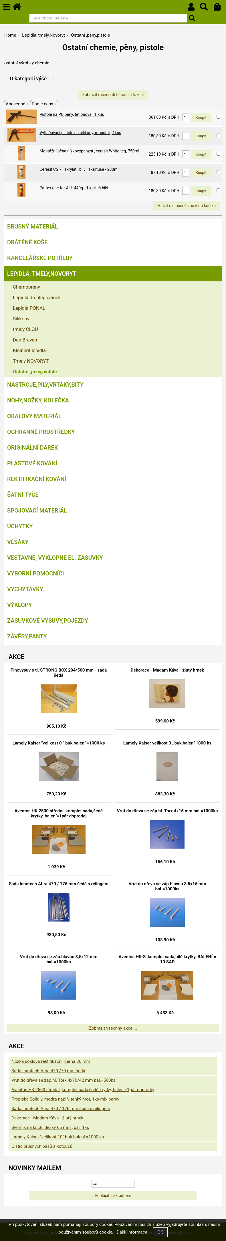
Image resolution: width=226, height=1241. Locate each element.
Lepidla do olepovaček (37, 297)
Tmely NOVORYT (31, 361)
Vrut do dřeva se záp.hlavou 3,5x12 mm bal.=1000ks (58, 959)
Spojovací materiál (37, 510)
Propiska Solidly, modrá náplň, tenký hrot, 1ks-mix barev (65, 1099)
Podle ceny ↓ (44, 103)
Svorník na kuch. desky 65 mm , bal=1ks (50, 1127)
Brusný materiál (32, 226)
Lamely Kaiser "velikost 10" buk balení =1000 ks (57, 1136)
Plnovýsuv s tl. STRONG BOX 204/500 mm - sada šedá (59, 673)
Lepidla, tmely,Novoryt (41, 273)
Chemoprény (26, 287)
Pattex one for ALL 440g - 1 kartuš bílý (73, 188)
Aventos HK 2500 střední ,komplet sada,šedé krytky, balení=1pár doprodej (59, 813)
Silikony (21, 318)
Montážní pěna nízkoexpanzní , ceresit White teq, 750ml (89, 151)
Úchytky (20, 526)
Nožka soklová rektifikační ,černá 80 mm (50, 1061)
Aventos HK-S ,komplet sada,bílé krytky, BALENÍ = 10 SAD (167, 959)
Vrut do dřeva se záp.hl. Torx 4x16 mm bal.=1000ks (167, 810)
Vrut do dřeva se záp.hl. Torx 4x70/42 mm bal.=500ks (63, 1080)
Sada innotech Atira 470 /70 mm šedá (48, 1070)
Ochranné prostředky (41, 431)
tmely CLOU (25, 329)
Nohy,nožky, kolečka (38, 400)
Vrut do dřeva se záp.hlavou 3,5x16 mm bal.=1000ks (167, 886)
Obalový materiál (34, 416)
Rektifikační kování (36, 479)
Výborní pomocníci (35, 573)
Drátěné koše (27, 242)
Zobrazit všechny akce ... (113, 1028)
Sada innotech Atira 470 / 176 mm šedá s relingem (58, 883)
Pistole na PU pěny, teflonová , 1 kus (71, 114)
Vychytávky (25, 589)
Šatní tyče (23, 494)
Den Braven (25, 340)
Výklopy (19, 604)
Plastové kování (32, 463)
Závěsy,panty (27, 636)
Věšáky (18, 542)
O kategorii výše (28, 79)
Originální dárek (32, 447)
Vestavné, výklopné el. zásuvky (55, 557)
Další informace (132, 1232)
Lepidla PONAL (29, 308)
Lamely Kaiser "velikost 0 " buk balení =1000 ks (58, 743)
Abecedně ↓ (17, 103)
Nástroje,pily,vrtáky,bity (45, 384)
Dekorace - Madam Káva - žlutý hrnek (167, 670)
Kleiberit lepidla (29, 350)
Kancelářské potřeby (40, 258)
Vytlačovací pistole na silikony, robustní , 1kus (80, 132)
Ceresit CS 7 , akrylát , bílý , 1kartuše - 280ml (78, 169)
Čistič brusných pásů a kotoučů (41, 1146)
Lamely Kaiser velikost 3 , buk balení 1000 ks (167, 743)
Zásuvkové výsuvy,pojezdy (47, 620)
